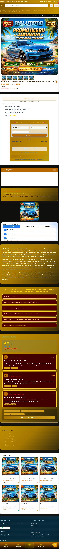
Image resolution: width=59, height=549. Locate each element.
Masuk (57, 1)
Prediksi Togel (47, 226)
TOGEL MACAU (11, 15)
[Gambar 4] (20, 78)
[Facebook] (1, 535)
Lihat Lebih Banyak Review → (29, 417)
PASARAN (20, 127)
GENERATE (29, 135)
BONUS (6, 545)
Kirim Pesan (5, 528)
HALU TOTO (9, 435)
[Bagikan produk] (56, 81)
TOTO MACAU (9, 11)
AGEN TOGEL (9, 442)
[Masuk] (56, 5)
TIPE (38, 127)
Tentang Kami (34, 523)
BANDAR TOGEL (45, 10)
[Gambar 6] (31, 78)
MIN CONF (20, 131)
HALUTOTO (3, 10)
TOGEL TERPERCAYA (12, 444)
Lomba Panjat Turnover (29, 226)
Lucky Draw (11, 226)
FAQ (32, 529)
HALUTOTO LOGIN (11, 436)
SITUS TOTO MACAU (19, 11)
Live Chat (52, 545)
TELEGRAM (18, 545)
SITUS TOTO (27, 10)
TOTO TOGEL (9, 446)
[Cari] (7, 5)
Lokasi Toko (34, 527)
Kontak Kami (34, 525)
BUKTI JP (41, 545)
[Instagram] (5, 535)
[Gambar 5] (25, 78)
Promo (49, 1)
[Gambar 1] (3, 78)
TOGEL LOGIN (43, 1)
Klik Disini (17, 116)
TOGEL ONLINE (36, 10)
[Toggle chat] (55, 545)
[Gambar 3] (14, 78)
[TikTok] (8, 535)
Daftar (53, 1)
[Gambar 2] (9, 78)
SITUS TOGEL (20, 10)
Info (54, 169)
